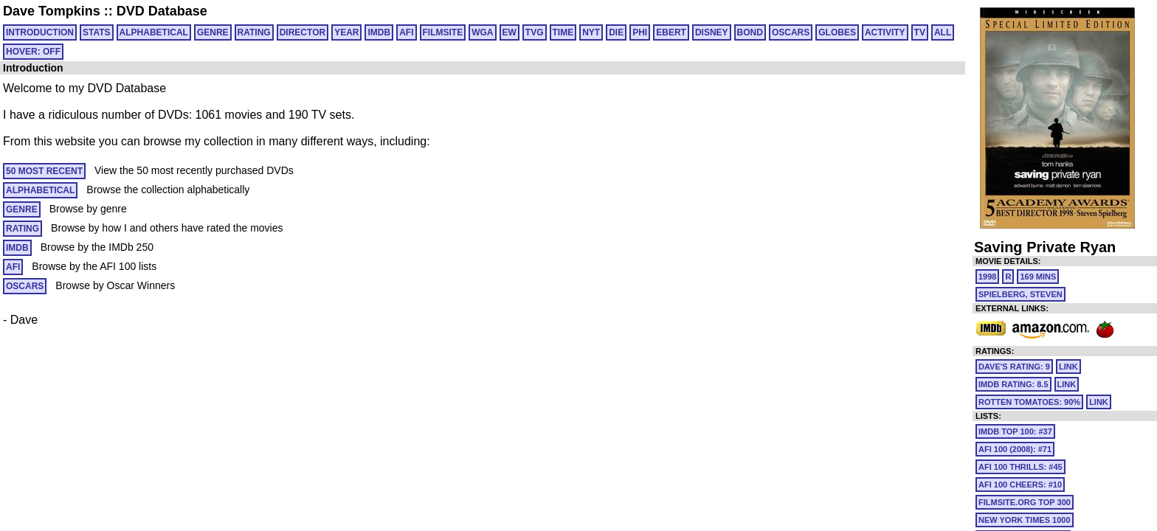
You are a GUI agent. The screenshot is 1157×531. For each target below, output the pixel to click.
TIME (563, 32)
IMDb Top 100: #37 (1015, 431)
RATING (254, 32)
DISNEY (711, 32)
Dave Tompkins (51, 11)
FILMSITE (443, 32)
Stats (97, 32)
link (1068, 366)
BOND (750, 32)
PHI (639, 32)
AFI (406, 32)
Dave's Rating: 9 (1014, 366)
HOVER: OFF (33, 51)
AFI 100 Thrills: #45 (1020, 466)
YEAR (346, 32)
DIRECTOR (302, 32)
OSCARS (790, 32)
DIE (616, 32)
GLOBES (837, 32)
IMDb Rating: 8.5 (1013, 384)
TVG (534, 32)
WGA (482, 32)
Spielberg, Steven (1020, 294)
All (942, 32)
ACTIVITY (885, 32)
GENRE (213, 32)
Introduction (40, 32)
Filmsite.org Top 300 (1024, 502)
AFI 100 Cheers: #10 (1020, 484)
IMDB (378, 32)
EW (509, 32)
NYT (591, 32)
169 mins (1038, 276)
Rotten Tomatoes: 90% (1029, 402)
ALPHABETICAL (154, 32)
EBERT (671, 32)
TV (919, 32)
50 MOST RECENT (44, 171)
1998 (987, 276)
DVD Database (162, 11)
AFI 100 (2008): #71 (1014, 449)
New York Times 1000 (1024, 520)
